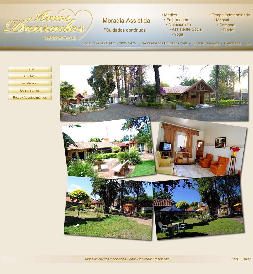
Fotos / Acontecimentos (30, 97)
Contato (30, 76)
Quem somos (29, 90)
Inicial (30, 69)
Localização (30, 83)
